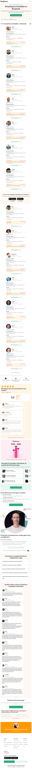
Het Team (25, 742)
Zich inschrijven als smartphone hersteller (16, 547)
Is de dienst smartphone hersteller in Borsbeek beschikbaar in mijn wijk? (15, 577)
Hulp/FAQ (15, 747)
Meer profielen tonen (16, 372)
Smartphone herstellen (13, 375)
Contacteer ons (16, 746)
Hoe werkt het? (16, 740)
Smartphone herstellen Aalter (21, 714)
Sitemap (22, 766)
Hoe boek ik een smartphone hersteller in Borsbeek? (12, 561)
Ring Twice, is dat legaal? (18, 744)
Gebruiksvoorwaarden (11, 766)
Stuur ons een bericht (16, 731)
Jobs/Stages (25, 744)
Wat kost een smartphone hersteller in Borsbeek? (11, 565)
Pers (24, 746)
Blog (5, 740)
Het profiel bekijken (14, 46)
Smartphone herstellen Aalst (6, 714)
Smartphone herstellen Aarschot (6, 716)
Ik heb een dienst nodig (9, 761)
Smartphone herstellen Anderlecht (22, 716)
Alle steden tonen (16, 718)
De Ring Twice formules (17, 742)
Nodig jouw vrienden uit (8, 744)
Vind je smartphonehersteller (16, 15)
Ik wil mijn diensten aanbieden (21, 761)
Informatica (7, 375)
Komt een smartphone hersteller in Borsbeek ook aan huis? (13, 568)
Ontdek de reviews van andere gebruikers (16, 437)
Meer (12, 35)
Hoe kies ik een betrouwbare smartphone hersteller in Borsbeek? (14, 572)
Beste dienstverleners (8, 742)
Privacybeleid (18, 766)
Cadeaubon (6, 746)
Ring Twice (2, 375)
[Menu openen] (30, 1)
